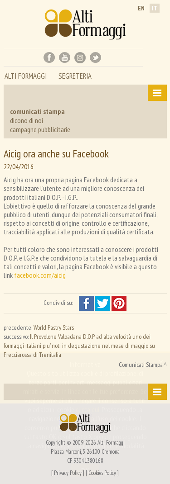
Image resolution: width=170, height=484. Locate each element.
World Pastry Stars (54, 327)
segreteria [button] (75, 77)
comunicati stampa (37, 111)
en (141, 8)
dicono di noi (26, 120)
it (154, 8)
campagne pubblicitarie (40, 129)
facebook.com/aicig (40, 275)
